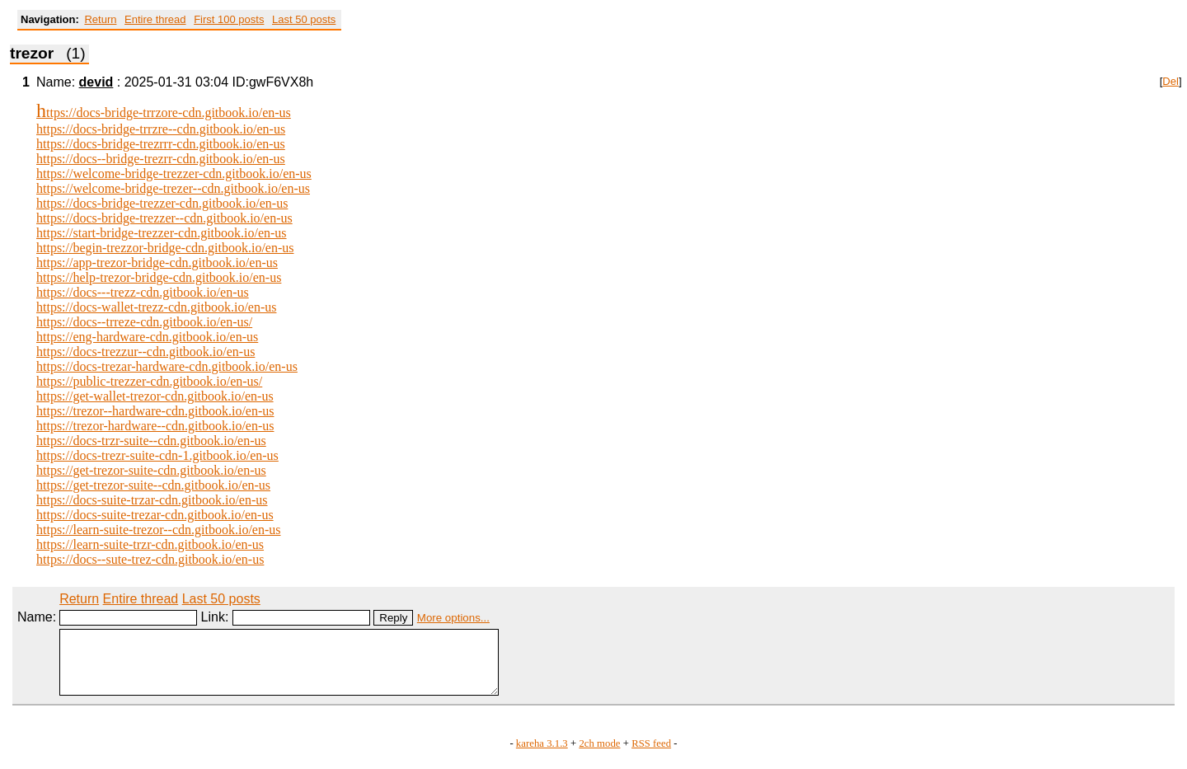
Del (1170, 81)
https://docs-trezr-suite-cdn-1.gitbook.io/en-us (157, 455)
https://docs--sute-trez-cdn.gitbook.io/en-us (150, 559)
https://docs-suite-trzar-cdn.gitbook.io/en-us (152, 500)
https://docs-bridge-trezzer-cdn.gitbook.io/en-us (162, 203)
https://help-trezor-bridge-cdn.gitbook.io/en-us (158, 277)
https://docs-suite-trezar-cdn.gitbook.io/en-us (155, 515)
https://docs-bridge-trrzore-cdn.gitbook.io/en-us (163, 113)
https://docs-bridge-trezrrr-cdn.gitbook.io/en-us (160, 144)
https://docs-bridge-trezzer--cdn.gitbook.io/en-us (164, 218)
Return (100, 19)
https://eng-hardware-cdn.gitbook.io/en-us (147, 337)
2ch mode (599, 756)
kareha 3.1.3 (542, 756)
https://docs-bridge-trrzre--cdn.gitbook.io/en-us (160, 129)
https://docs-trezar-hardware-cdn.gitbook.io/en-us (167, 366)
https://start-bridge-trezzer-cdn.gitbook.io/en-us (161, 233)
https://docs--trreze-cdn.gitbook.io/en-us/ (144, 322)
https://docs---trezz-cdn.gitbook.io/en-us (142, 292)
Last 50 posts (303, 19)
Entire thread (154, 19)
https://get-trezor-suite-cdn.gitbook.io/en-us (151, 470)
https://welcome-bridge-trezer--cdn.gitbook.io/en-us (173, 188)
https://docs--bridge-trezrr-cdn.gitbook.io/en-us (160, 159)
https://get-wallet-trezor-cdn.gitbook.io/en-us (155, 396)
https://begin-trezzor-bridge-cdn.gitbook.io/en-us (164, 248)
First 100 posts (229, 19)
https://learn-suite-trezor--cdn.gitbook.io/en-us (158, 530)
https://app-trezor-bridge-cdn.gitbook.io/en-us (157, 263)
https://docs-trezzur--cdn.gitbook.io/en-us (145, 352)
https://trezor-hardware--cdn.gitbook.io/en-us (155, 426)
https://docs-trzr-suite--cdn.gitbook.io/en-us (151, 441)
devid (96, 82)
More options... (453, 618)
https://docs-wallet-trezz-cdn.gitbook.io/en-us (156, 307)
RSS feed (651, 756)
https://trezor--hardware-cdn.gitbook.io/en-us (155, 411)
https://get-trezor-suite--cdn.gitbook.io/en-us (153, 485)
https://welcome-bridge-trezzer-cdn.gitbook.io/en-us (174, 173)
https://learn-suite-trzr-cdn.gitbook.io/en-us (150, 544)
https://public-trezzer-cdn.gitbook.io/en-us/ (149, 381)
